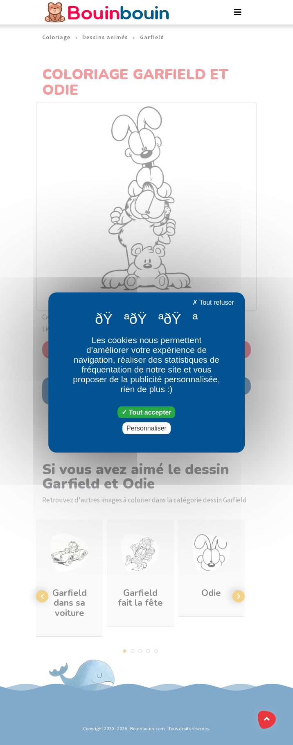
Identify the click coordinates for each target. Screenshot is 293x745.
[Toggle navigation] (238, 12)
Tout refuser (213, 302)
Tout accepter (146, 412)
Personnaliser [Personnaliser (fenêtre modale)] (146, 428)
